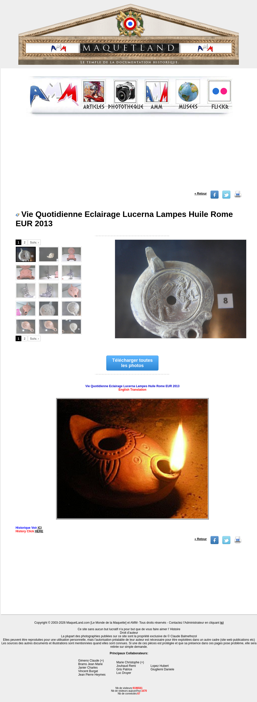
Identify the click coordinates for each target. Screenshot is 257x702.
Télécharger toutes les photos (132, 363)
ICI (39, 528)
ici (222, 622)
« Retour (200, 193)
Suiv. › (34, 242)
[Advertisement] (129, 155)
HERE (39, 531)
